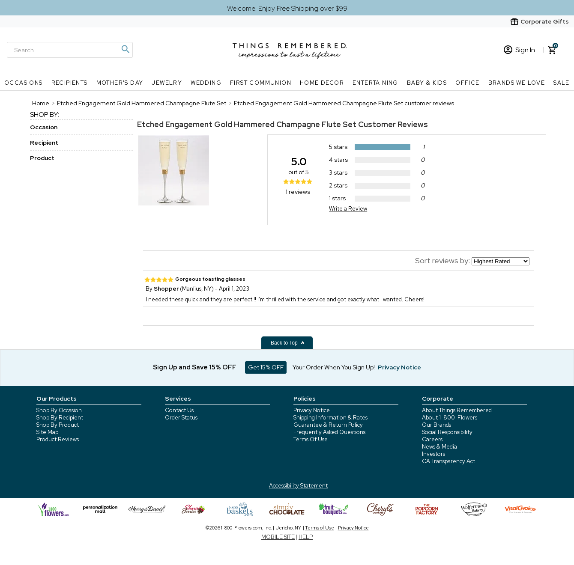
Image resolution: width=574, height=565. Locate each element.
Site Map (47, 432)
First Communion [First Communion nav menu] (260, 82)
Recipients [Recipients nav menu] (69, 82)
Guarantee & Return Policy (328, 424)
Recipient (44, 142)
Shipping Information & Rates (330, 417)
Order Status (181, 417)
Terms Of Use (310, 439)
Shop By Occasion (59, 410)
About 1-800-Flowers (449, 417)
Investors (433, 454)
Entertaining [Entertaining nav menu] (375, 82)
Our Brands (436, 424)
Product (42, 158)
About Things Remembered (457, 410)
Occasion (43, 127)
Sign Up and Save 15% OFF (194, 367)
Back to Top (288, 343)
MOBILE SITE (278, 537)
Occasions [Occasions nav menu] (23, 82)
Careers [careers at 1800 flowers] (432, 439)
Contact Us (179, 410)
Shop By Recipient (59, 417)
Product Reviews (57, 439)
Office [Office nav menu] (467, 82)
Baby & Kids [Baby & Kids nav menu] (427, 82)
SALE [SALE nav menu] (561, 82)
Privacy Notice (311, 410)
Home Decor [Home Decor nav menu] (322, 82)
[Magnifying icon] (125, 49)
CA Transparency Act (448, 461)
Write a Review (348, 208)
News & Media (439, 446)
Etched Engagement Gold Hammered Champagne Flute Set (246, 124)
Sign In (519, 49)
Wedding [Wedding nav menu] (206, 82)
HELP (306, 537)
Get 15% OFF (266, 367)
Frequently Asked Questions (329, 432)
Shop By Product (57, 424)
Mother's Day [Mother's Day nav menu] (120, 82)
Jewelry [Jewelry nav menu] (167, 82)
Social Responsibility (447, 432)
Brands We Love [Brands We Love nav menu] (516, 82)
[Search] (70, 50)
